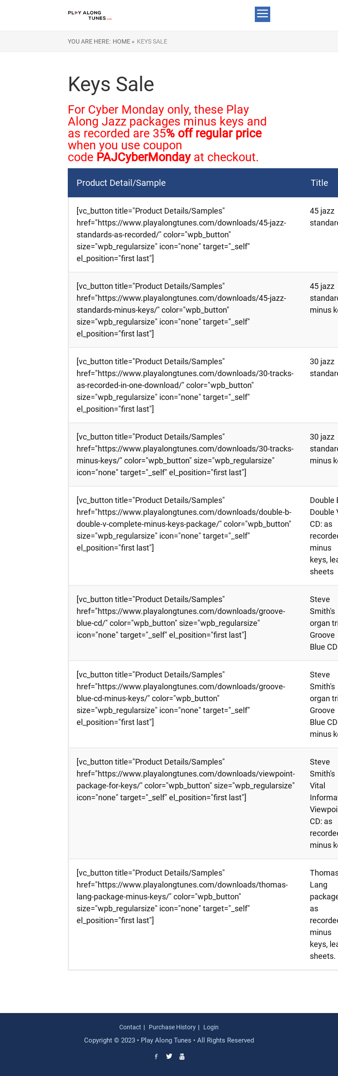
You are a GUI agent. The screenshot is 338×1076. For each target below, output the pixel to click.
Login (211, 1027)
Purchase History (172, 1027)
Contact (130, 1027)
